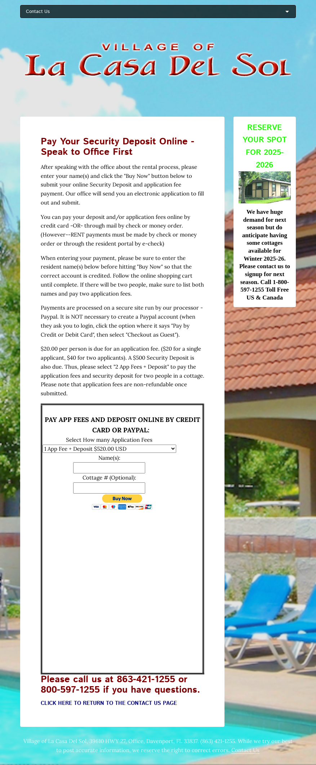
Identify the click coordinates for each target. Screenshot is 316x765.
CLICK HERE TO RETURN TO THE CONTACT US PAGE (109, 703)
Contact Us (245, 750)
